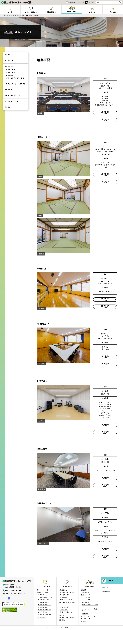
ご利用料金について (105, 112)
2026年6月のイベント (44, 607)
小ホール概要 (10, 72)
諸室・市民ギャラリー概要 (15, 78)
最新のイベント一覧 (43, 590)
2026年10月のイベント (45, 600)
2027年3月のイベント (44, 595)
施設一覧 (61, 615)
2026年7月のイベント (44, 604)
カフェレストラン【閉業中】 (16, 84)
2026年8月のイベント (44, 602)
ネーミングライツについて (13, 95)
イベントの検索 (41, 617)
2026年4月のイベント (44, 612)
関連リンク (8, 107)
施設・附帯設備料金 (66, 600)
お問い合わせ (72, 2)
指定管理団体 (9, 90)
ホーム (10, 12)
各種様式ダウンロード (65, 620)
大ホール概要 (10, 69)
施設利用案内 (63, 590)
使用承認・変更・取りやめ (67, 617)
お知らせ (92, 12)
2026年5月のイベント (44, 609)
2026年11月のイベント (45, 597)
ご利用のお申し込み (105, 119)
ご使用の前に (64, 597)
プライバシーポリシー (12, 101)
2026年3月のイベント (44, 614)
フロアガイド (9, 60)
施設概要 (7, 55)
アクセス (110, 581)
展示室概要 (9, 75)
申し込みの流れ (64, 595)
